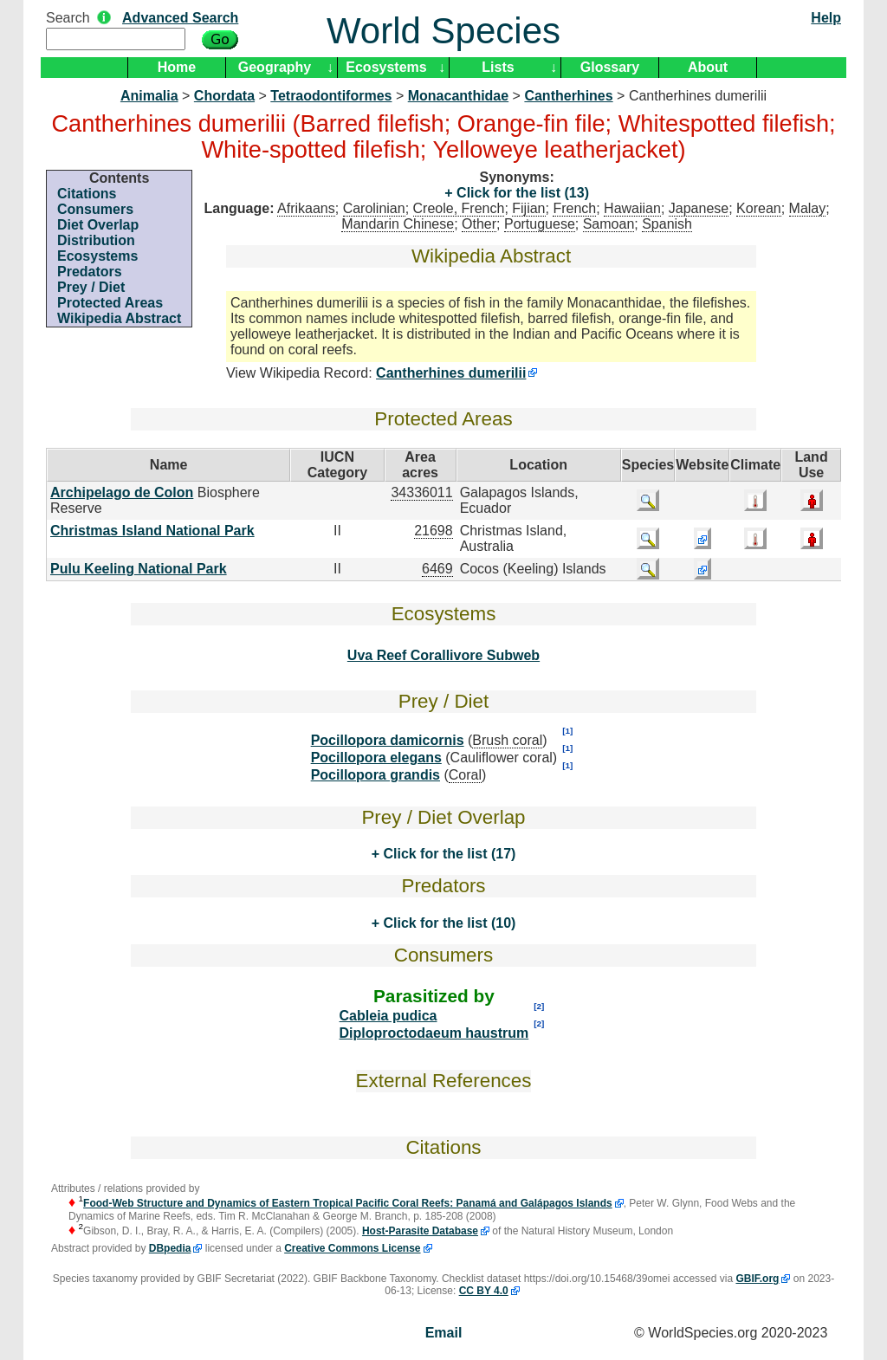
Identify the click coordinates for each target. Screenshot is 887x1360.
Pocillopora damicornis (387, 740)
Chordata (224, 95)
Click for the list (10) (447, 923)
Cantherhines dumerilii (451, 373)
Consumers (95, 209)
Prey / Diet (91, 287)
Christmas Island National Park (152, 530)
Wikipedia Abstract (119, 318)
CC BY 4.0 (483, 1291)
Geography (274, 67)
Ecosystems (386, 67)
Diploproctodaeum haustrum (434, 1033)
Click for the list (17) (447, 853)
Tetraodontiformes (331, 95)
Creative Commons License (352, 1248)
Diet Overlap (98, 224)
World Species (443, 30)
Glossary (609, 67)
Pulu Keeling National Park (138, 568)
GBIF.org (757, 1279)
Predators (89, 271)
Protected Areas (110, 302)
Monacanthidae (458, 95)
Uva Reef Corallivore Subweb (443, 655)
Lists (498, 67)
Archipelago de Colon (121, 492)
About (708, 67)
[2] (539, 1006)
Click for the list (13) (521, 192)
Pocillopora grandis (375, 774)
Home (177, 67)
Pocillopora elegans (376, 757)
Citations (86, 193)
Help (826, 17)
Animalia (149, 95)
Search (68, 17)
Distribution (96, 240)
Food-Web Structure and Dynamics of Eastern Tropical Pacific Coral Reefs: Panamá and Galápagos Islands (347, 1203)
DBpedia (170, 1248)
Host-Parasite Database (420, 1231)
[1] (567, 730)
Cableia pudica (388, 1015)
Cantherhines (568, 95)
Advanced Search (180, 17)
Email (444, 1332)
